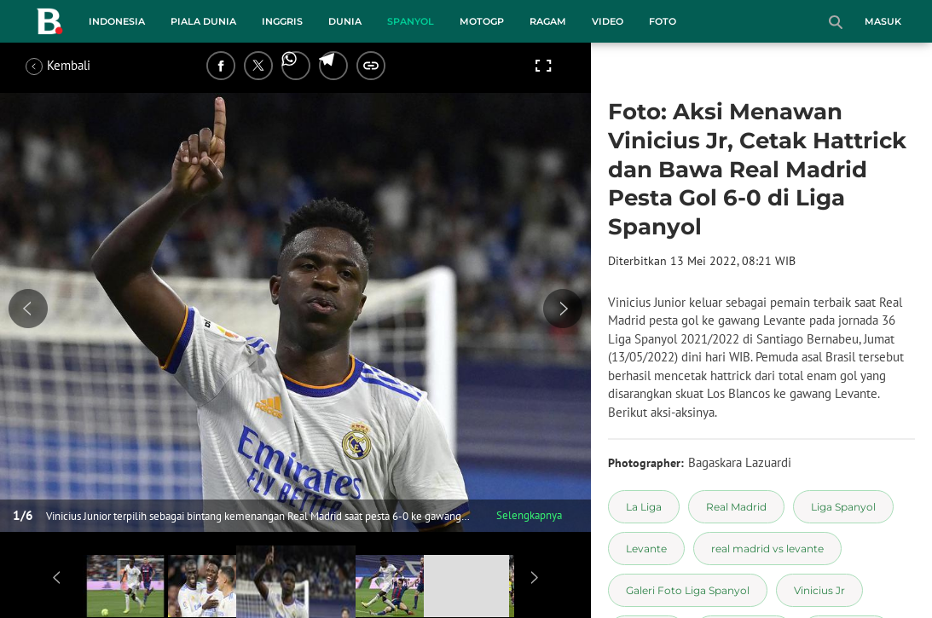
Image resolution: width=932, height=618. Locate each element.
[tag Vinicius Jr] (819, 590)
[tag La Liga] (644, 506)
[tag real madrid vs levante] (767, 548)
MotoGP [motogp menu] (482, 21)
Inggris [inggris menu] (282, 21)
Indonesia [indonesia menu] (117, 21)
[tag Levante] (646, 548)
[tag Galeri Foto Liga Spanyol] (687, 590)
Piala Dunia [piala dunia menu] (203, 21)
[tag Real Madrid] (736, 506)
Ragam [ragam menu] (548, 21)
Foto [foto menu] (662, 21)
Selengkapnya (529, 515)
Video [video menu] (607, 21)
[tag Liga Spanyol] (843, 506)
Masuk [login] (883, 21)
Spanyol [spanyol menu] (410, 21)
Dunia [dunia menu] (345, 21)
